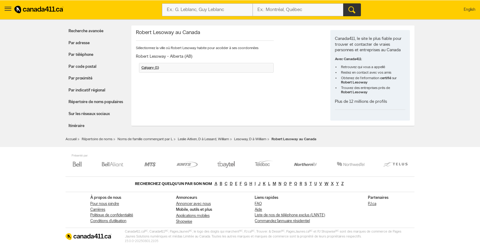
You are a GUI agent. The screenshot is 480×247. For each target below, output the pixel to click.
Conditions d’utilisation (108, 221)
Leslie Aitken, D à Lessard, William (203, 139)
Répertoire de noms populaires (96, 102)
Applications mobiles (193, 216)
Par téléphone (81, 55)
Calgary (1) (150, 68)
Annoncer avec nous (193, 204)
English (469, 10)
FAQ (258, 204)
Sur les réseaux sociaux (89, 114)
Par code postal (82, 67)
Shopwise (184, 222)
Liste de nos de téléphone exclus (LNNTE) (290, 215)
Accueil (71, 139)
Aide (258, 210)
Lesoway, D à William (250, 139)
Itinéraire (76, 126)
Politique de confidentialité (111, 215)
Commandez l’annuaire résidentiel (282, 221)
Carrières (97, 210)
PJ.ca (372, 204)
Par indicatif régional (87, 90)
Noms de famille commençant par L (145, 139)
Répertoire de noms (97, 139)
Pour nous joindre (104, 204)
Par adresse (79, 43)
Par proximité (80, 78)
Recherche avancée (86, 31)
